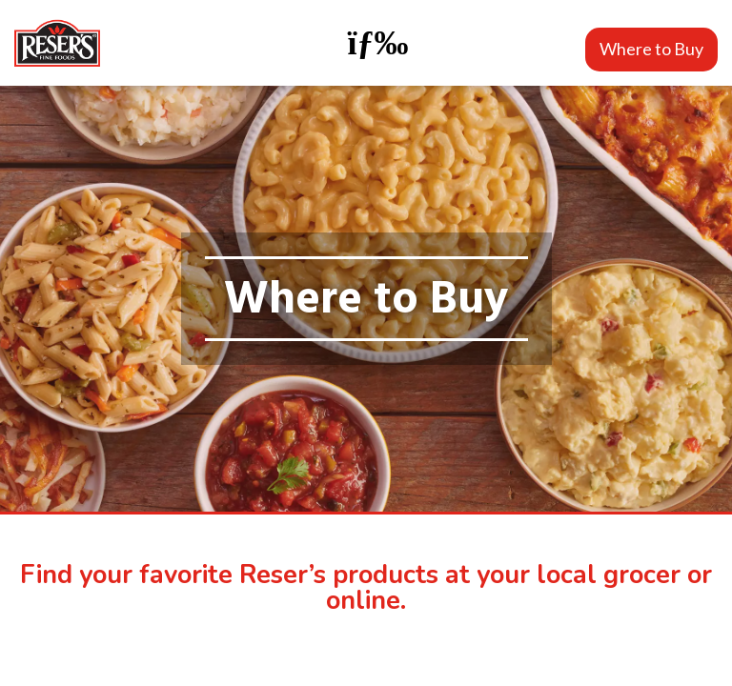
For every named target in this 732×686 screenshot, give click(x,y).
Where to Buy (651, 48)
